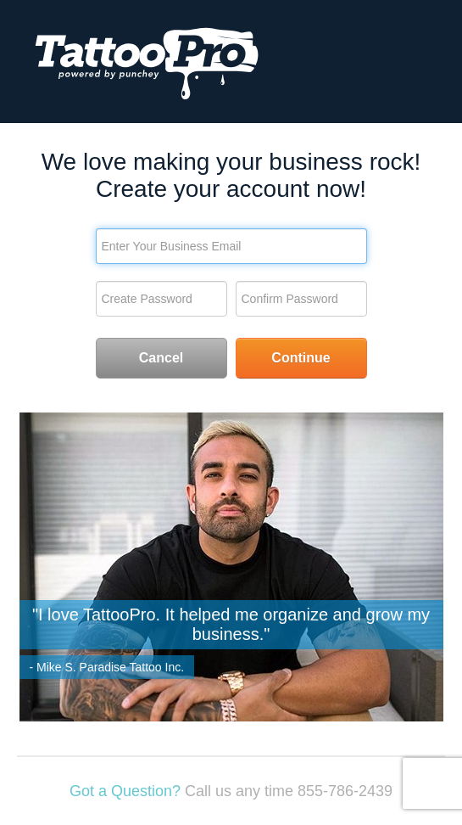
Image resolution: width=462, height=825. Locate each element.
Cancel (161, 358)
